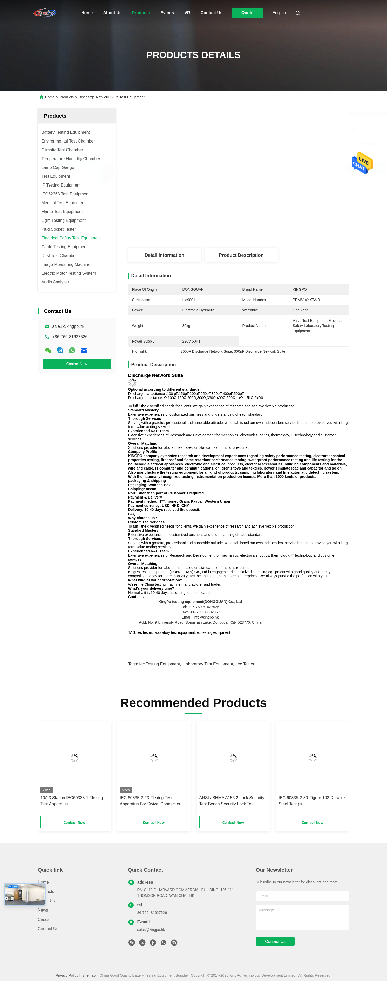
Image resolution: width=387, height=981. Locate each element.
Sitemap (89, 975)
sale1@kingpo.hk (68, 326)
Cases (44, 919)
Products (141, 13)
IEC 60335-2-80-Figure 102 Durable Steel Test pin (312, 800)
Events (167, 13)
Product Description (241, 255)
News (43, 910)
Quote (247, 13)
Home (87, 13)
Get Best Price (268, 168)
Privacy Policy (67, 975)
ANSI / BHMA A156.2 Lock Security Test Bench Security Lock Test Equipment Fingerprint (231, 801)
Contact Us (211, 13)
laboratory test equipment (208, 664)
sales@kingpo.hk (151, 930)
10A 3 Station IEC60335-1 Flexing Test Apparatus (71, 800)
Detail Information (164, 255)
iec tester (245, 664)
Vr (187, 13)
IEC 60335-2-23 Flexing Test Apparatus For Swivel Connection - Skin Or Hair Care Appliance (152, 801)
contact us (275, 941)
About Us (112, 13)
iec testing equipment (159, 664)
